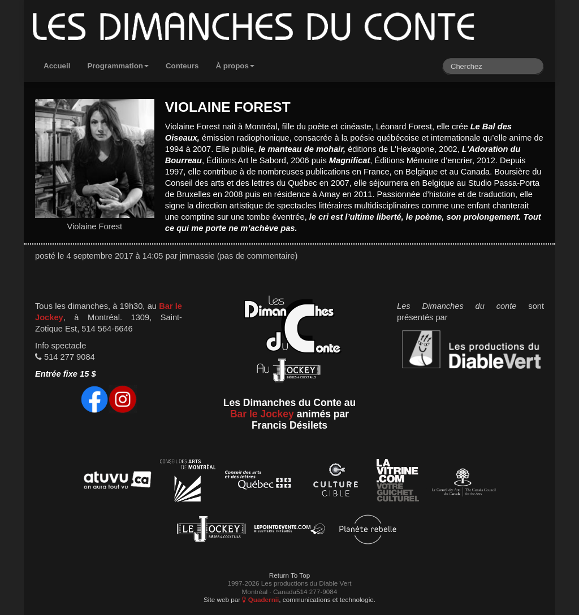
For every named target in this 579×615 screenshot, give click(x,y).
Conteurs (182, 66)
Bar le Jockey (262, 414)
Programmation (118, 66)
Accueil (57, 66)
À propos (234, 66)
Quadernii (260, 599)
